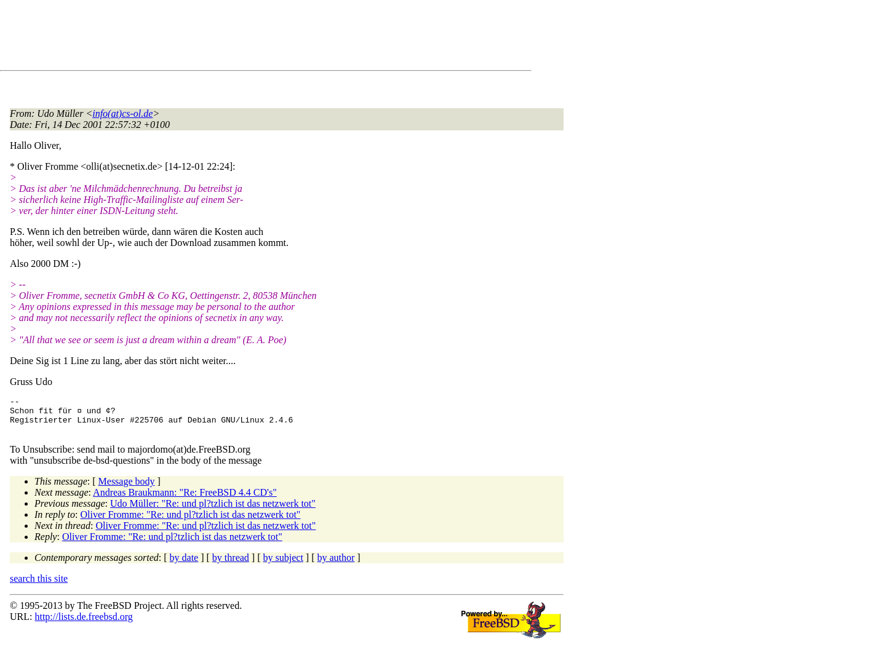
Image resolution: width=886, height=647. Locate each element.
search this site (39, 586)
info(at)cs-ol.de (122, 113)
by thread (230, 565)
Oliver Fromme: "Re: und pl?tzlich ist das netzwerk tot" (191, 522)
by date (184, 565)
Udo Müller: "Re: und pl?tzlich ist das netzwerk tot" (213, 511)
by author (335, 565)
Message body (126, 488)
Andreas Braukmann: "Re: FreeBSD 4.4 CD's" (185, 499)
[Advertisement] (234, 37)
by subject (283, 565)
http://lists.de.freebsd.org (83, 624)
